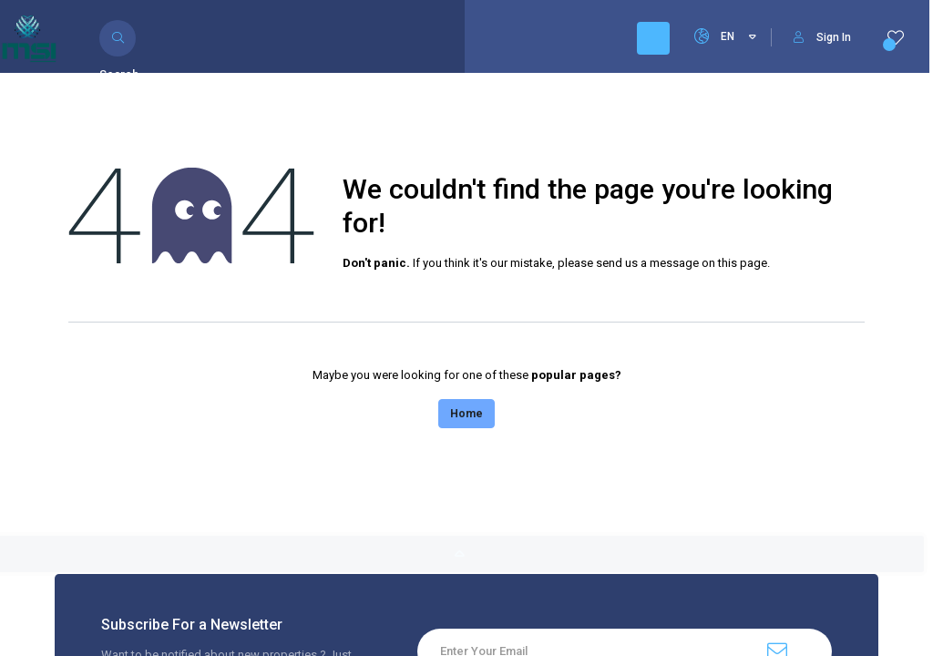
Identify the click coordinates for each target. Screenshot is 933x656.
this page (742, 263)
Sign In (822, 37)
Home (466, 413)
